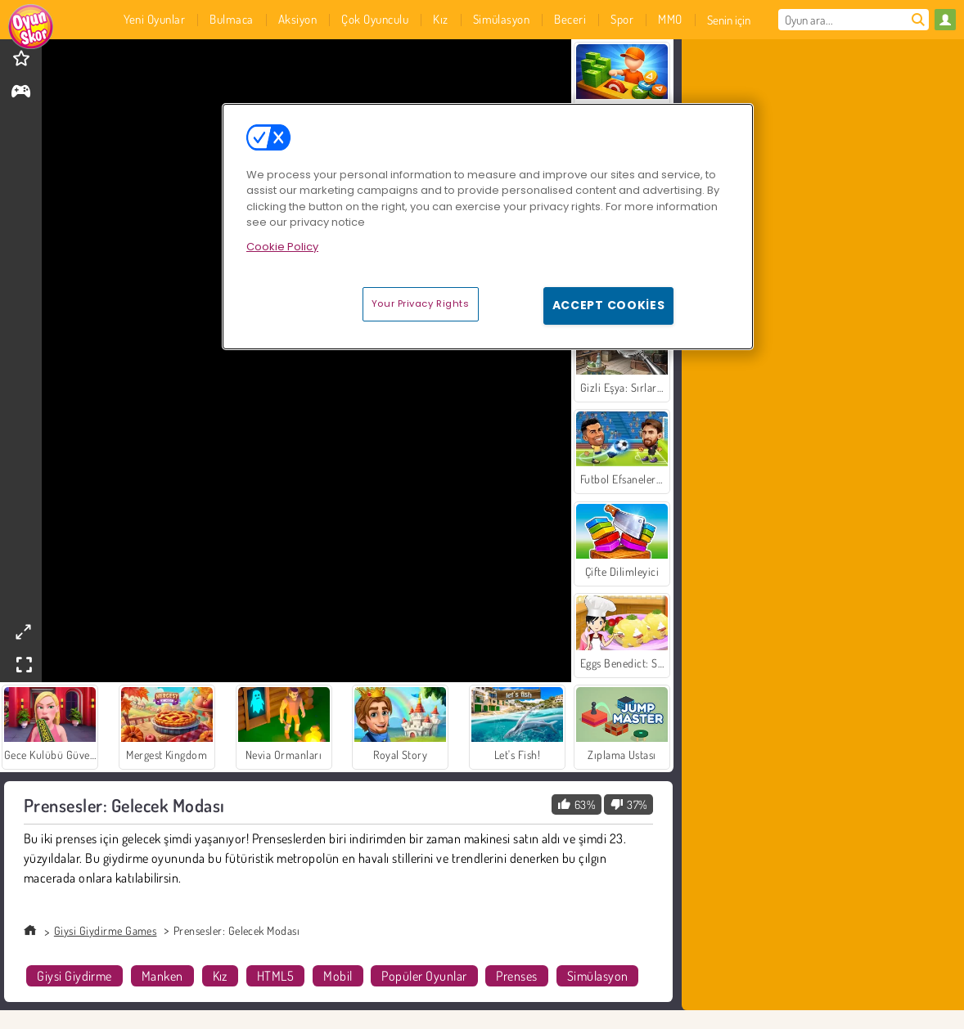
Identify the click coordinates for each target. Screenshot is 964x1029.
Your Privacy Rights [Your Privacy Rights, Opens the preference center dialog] (421, 303)
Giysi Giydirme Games (105, 930)
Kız (220, 976)
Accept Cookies (608, 305)
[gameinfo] (21, 93)
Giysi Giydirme (74, 976)
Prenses (516, 976)
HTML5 (275, 976)
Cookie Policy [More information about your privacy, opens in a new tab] (282, 246)
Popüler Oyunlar (423, 976)
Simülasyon (597, 976)
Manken (162, 976)
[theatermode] (23, 631)
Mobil (337, 976)
